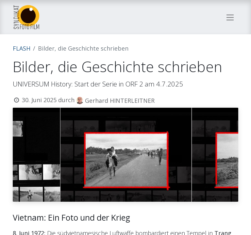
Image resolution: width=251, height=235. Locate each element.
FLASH (21, 48)
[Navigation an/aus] (230, 16)
